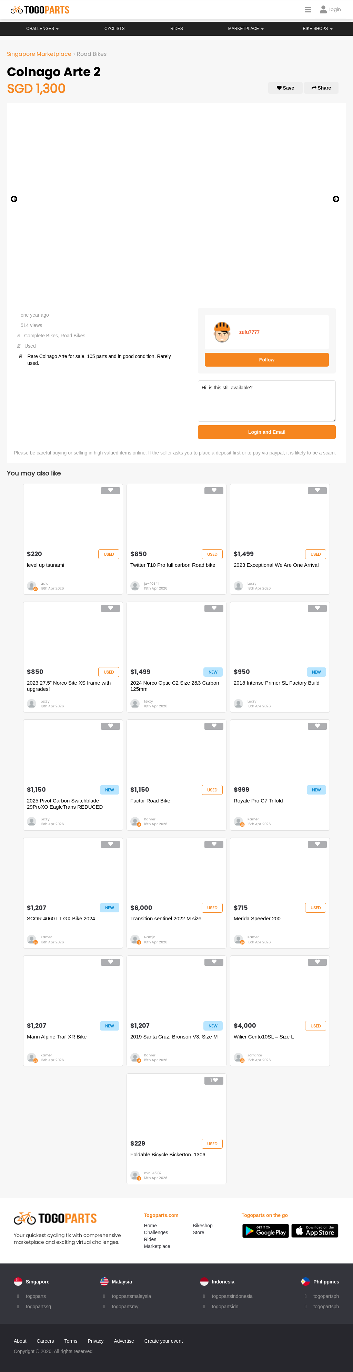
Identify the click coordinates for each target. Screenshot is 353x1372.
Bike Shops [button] (318, 28)
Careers (45, 1341)
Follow (266, 359)
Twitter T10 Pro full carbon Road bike (172, 565)
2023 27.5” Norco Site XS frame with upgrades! (69, 686)
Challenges (42, 28)
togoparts (36, 1296)
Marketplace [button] (246, 28)
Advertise (124, 1341)
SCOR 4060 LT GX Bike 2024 (61, 918)
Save (285, 88)
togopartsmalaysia (131, 1296)
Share (321, 88)
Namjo (149, 937)
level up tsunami (45, 565)
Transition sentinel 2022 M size (165, 918)
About (20, 1341)
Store (198, 1232)
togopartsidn (225, 1306)
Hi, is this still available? (267, 401)
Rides (176, 28)
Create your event (163, 1341)
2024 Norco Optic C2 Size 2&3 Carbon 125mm (174, 686)
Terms (70, 1341)
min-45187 (152, 1173)
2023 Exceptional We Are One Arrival (276, 565)
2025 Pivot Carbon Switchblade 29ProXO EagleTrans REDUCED (65, 804)
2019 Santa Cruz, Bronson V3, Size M (174, 1037)
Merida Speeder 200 (257, 918)
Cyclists (114, 28)
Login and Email (266, 432)
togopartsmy (125, 1306)
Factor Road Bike (150, 800)
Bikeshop (203, 1225)
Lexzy (252, 583)
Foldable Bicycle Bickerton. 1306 (167, 1154)
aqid (45, 583)
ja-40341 (151, 583)
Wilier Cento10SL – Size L (264, 1037)
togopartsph (326, 1296)
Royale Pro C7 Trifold (258, 800)
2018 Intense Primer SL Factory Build (277, 683)
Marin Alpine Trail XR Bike (57, 1037)
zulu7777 (249, 332)
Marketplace (157, 1246)
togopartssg (38, 1306)
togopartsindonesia (232, 1296)
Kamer (149, 819)
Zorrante (255, 1055)
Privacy (96, 1341)
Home (150, 1225)
